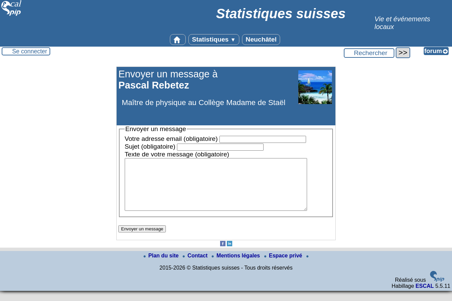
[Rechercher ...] (369, 53)
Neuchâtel (261, 39)
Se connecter (29, 51)
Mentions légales (236, 266)
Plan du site (162, 266)
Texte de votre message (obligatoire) (177, 154)
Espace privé (284, 266)
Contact (196, 266)
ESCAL (425, 296)
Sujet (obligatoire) (150, 146)
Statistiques (214, 39)
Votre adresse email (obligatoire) (171, 138)
